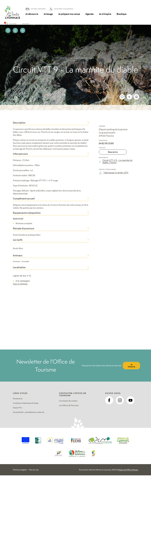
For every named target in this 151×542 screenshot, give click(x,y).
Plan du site (33, 470)
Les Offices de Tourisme (68, 405)
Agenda (89, 14)
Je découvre (31, 14)
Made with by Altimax (128, 470)
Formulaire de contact (68, 401)
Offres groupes (38, 9)
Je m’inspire (105, 14)
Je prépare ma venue (69, 14)
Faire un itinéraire (21, 284)
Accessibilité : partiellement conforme (28, 412)
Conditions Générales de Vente (25, 403)
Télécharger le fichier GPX (113, 172)
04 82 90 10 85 (106, 143)
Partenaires (18, 398)
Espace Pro (17, 408)
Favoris (12, 24)
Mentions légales (20, 470)
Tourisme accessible (63, 9)
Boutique (121, 14)
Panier (26, 24)
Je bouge (48, 14)
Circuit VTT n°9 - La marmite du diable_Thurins (115, 161)
